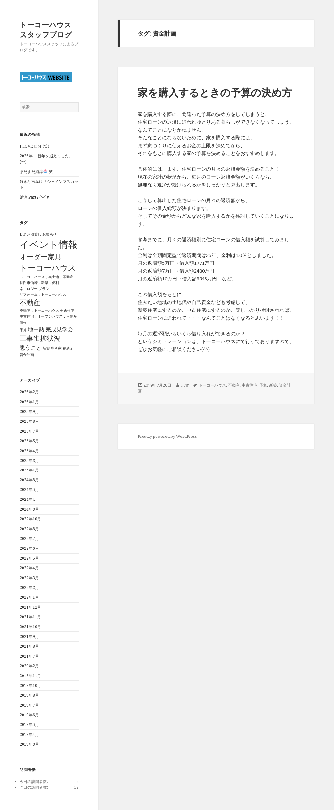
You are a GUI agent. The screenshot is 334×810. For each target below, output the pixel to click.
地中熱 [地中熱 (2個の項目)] (36, 329)
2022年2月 (29, 587)
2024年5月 (29, 489)
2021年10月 (30, 626)
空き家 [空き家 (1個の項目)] (56, 348)
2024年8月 (29, 480)
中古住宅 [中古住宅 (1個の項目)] (67, 310)
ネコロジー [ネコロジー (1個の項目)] (29, 288)
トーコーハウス (212, 385)
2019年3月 (29, 744)
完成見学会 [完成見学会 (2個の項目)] (59, 329)
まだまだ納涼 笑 (36, 171)
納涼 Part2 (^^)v (34, 197)
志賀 (185, 385)
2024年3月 (29, 509)
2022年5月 (29, 558)
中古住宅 (249, 385)
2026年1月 (29, 402)
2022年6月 (29, 548)
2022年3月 (29, 577)
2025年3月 (29, 460)
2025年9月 (29, 411)
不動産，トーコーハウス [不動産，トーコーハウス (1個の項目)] (39, 310)
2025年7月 (29, 431)
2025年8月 (29, 421)
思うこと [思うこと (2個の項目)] (31, 347)
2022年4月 (29, 568)
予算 (263, 385)
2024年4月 (29, 499)
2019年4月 (29, 734)
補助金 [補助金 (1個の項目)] (68, 348)
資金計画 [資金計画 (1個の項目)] (27, 354)
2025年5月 (29, 441)
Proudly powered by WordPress (167, 436)
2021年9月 (29, 636)
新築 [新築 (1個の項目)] (46, 348)
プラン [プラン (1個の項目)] (43, 288)
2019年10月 (30, 685)
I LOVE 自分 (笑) (34, 146)
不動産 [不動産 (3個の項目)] (30, 302)
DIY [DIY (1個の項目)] (23, 234)
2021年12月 (30, 607)
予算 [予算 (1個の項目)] (23, 330)
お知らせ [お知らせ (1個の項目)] (49, 234)
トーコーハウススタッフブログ (46, 29)
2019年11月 (30, 675)
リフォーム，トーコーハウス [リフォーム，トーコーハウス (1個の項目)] (43, 294)
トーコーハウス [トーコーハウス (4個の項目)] (48, 267)
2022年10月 (30, 519)
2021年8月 (29, 646)
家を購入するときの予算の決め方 (215, 92)
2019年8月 (29, 695)
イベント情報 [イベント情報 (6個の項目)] (49, 244)
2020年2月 (29, 666)
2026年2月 (29, 392)
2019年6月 (29, 715)
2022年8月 (29, 529)
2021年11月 (30, 617)
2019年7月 (29, 705)
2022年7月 (29, 538)
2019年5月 (29, 724)
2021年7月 (29, 656)
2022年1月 (29, 597)
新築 (273, 385)
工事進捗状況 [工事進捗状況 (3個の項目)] (40, 338)
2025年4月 (29, 450)
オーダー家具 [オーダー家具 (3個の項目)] (40, 256)
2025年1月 (29, 470)
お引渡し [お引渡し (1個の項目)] (34, 234)
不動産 (234, 385)
